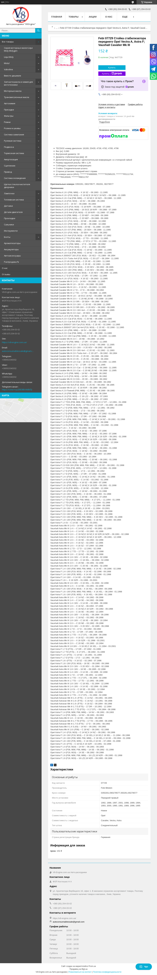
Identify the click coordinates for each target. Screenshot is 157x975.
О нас (5, 268)
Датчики (8, 205)
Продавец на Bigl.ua (78, 969)
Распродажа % (11, 261)
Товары (73, 16)
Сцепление (9, 165)
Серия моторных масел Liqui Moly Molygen (18, 49)
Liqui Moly (9, 57)
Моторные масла (12, 91)
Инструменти (11, 230)
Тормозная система (14, 153)
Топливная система (14, 199)
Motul (6, 63)
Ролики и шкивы (12, 128)
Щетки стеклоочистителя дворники (17, 186)
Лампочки (9, 193)
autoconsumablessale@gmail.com (18, 351)
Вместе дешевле (12, 75)
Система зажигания (14, 134)
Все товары (8, 41)
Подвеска (9, 147)
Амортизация (11, 159)
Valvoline (8, 69)
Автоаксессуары (12, 255)
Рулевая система (12, 140)
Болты (7, 237)
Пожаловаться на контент (80, 972)
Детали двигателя (13, 212)
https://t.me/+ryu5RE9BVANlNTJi (17, 389)
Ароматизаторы (12, 243)
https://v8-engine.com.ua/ (14, 342)
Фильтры (8, 115)
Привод (8, 171)
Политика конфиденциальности (107, 972)
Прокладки (9, 218)
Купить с (112, 73)
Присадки (9, 109)
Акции (93, 16)
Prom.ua (92, 966)
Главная (56, 16)
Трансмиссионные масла (16, 97)
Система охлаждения (15, 178)
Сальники (9, 224)
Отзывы (6, 274)
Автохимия (9, 103)
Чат (143, 966)
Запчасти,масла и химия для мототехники (18, 83)
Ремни (7, 122)
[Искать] (38, 30)
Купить (112, 67)
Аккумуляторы (11, 249)
